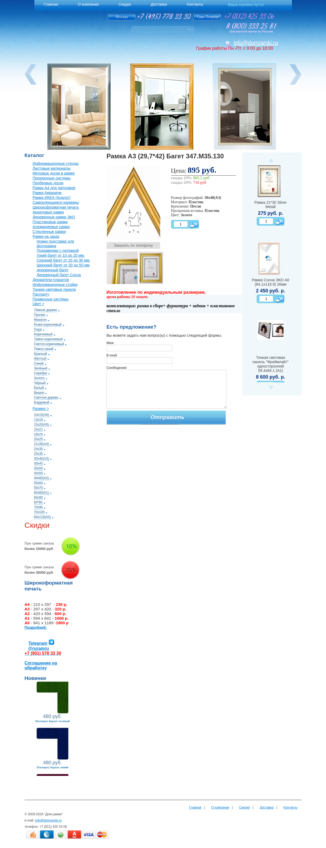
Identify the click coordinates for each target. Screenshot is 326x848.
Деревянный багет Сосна (59, 275)
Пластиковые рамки (50, 222)
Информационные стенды (56, 163)
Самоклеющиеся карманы (56, 202)
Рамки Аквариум (47, 193)
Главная (195, 807)
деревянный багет (53, 270)
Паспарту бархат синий (52, 767)
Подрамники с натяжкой (58, 250)
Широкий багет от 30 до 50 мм (63, 265)
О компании (220, 807)
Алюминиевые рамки (51, 227)
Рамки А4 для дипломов (54, 188)
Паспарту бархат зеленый (52, 721)
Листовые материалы (52, 168)
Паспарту (41, 294)
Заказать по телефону (133, 245)
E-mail (112, 355)
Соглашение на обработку (41, 665)
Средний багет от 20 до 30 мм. (63, 260)
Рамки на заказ (46, 236)
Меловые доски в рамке (54, 173)
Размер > (41, 408)
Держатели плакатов (51, 280)
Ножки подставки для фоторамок (55, 243)
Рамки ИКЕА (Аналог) (52, 197)
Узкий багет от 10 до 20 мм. (61, 255)
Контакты (291, 807)
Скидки (244, 807)
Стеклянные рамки (49, 231)
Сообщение (117, 368)
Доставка (267, 807)
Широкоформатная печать (56, 207)
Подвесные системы (51, 299)
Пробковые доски (48, 183)
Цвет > (38, 304)
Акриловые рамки (48, 212)
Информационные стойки (55, 284)
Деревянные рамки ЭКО (54, 217)
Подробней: (36, 627)
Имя (110, 343)
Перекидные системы (52, 178)
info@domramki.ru (256, 43)
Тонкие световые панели (54, 289)
